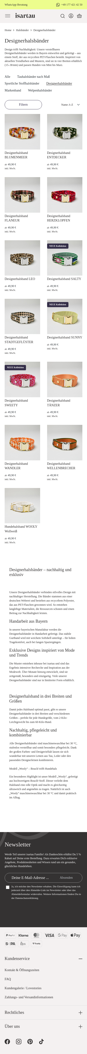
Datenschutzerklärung (26, 898)
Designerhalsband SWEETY (16, 403)
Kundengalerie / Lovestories (23, 988)
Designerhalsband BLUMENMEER (16, 155)
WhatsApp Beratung (16, 4)
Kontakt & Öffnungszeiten (22, 970)
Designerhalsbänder (59, 83)
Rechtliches (14, 1012)
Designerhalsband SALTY (64, 279)
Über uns (12, 1026)
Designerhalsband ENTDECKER (58, 155)
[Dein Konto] (71, 16)
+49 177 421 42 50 (71, 4)
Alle (7, 76)
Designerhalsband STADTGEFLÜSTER (19, 340)
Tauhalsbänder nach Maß (33, 76)
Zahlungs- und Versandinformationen (29, 997)
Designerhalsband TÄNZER (58, 403)
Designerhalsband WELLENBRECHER (61, 466)
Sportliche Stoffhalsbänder (22, 83)
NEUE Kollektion (57, 246)
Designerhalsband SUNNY (64, 337)
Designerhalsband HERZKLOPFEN (58, 218)
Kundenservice (17, 958)
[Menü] (8, 16)
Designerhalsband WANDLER (16, 466)
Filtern (23, 104)
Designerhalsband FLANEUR (16, 218)
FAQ (8, 979)
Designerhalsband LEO (20, 279)
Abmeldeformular (20, 894)
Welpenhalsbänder (40, 90)
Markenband (13, 90)
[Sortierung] (66, 104)
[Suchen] (63, 16)
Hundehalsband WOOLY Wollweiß (21, 529)
